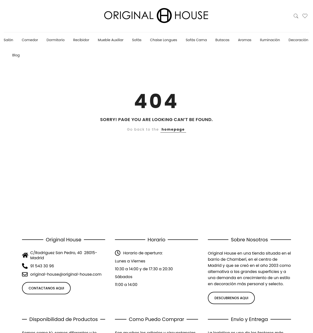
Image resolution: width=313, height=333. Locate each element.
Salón (8, 39)
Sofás (137, 39)
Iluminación (270, 39)
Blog (16, 55)
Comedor (30, 39)
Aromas (244, 39)
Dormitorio (56, 39)
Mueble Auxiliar (110, 39)
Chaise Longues (163, 39)
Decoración (298, 39)
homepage (173, 129)
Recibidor (81, 39)
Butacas (222, 39)
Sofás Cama (196, 39)
